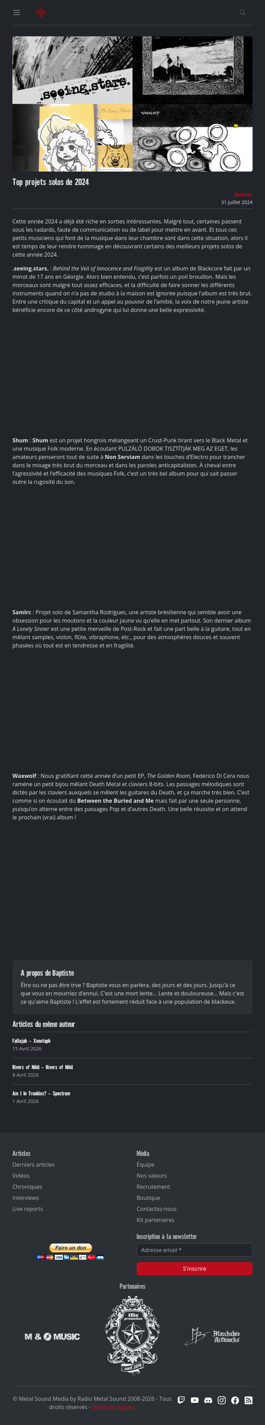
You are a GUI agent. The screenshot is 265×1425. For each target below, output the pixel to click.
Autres (243, 194)
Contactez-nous (157, 1209)
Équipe (145, 1164)
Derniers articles (33, 1164)
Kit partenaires (156, 1220)
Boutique (148, 1198)
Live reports (27, 1209)
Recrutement (153, 1186)
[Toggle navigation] (16, 12)
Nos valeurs (152, 1175)
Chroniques (27, 1186)
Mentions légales (113, 1407)
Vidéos (21, 1175)
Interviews (25, 1198)
